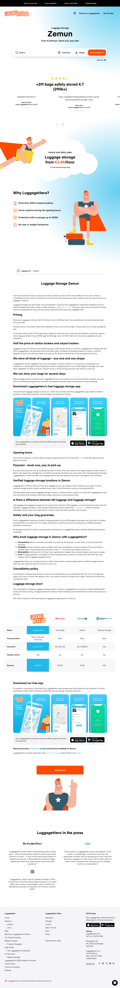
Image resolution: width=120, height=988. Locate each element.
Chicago (48, 921)
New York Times (52, 753)
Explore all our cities (53, 940)
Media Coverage (13, 957)
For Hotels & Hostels (13, 937)
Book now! (60, 770)
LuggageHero (24, 270)
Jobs (9, 927)
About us (8, 921)
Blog (6, 931)
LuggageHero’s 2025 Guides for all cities (20, 960)
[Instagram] (106, 963)
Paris (47, 931)
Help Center (9, 947)
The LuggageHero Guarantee (18, 950)
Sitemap (8, 970)
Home (7, 918)
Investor (10, 924)
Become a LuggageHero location (17, 934)
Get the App (108, 13)
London (48, 924)
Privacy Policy (10, 964)
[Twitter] (103, 963)
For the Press (10, 954)
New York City (51, 927)
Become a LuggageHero (89, 13)
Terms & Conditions (12, 967)
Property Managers (14, 944)
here (81, 458)
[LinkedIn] (113, 963)
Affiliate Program (11, 941)
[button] (115, 983)
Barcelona (49, 918)
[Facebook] (99, 963)
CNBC (78, 753)
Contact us (90, 963)
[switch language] (74, 13)
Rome (47, 934)
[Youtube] (110, 963)
